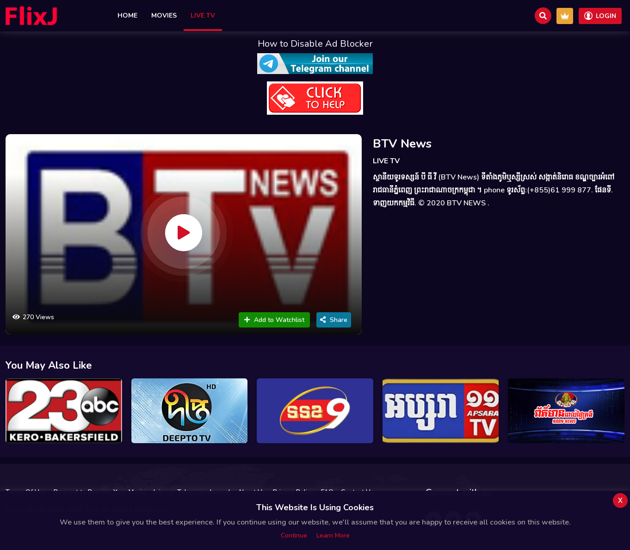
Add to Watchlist (274, 319)
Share (333, 319)
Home (127, 15)
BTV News (402, 144)
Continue (294, 535)
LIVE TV (386, 161)
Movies (164, 15)
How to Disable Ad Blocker (315, 43)
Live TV (203, 15)
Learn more (333, 535)
